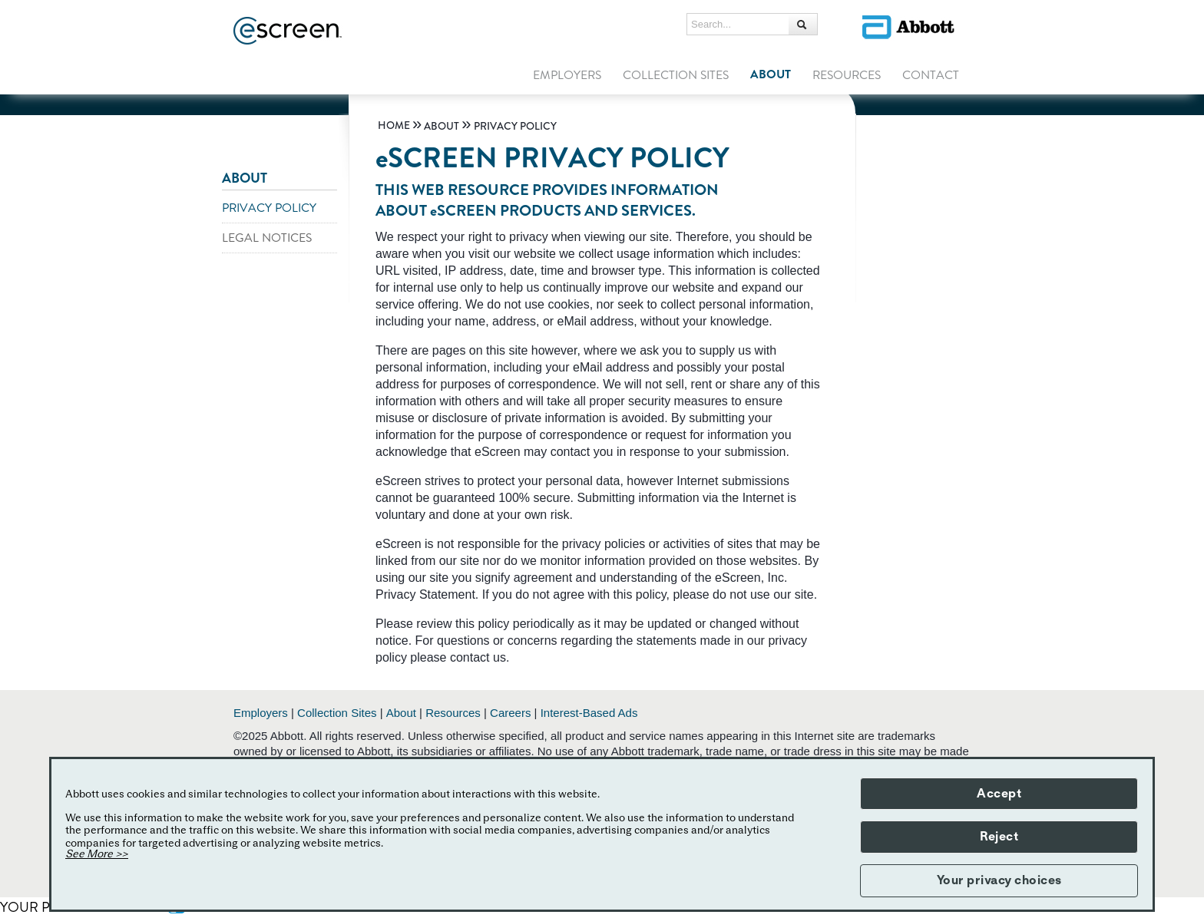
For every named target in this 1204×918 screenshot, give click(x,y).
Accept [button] (999, 794)
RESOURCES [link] (846, 75)
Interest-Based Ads (589, 712)
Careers (510, 712)
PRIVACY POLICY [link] (269, 208)
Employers (260, 712)
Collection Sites (336, 712)
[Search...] (803, 24)
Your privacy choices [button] (999, 880)
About (401, 712)
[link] (394, 125)
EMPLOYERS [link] (567, 75)
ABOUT (244, 178)
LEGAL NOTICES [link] (267, 238)
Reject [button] (999, 836)
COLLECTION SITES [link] (676, 75)
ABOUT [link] (770, 74)
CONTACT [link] (930, 75)
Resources (453, 712)
